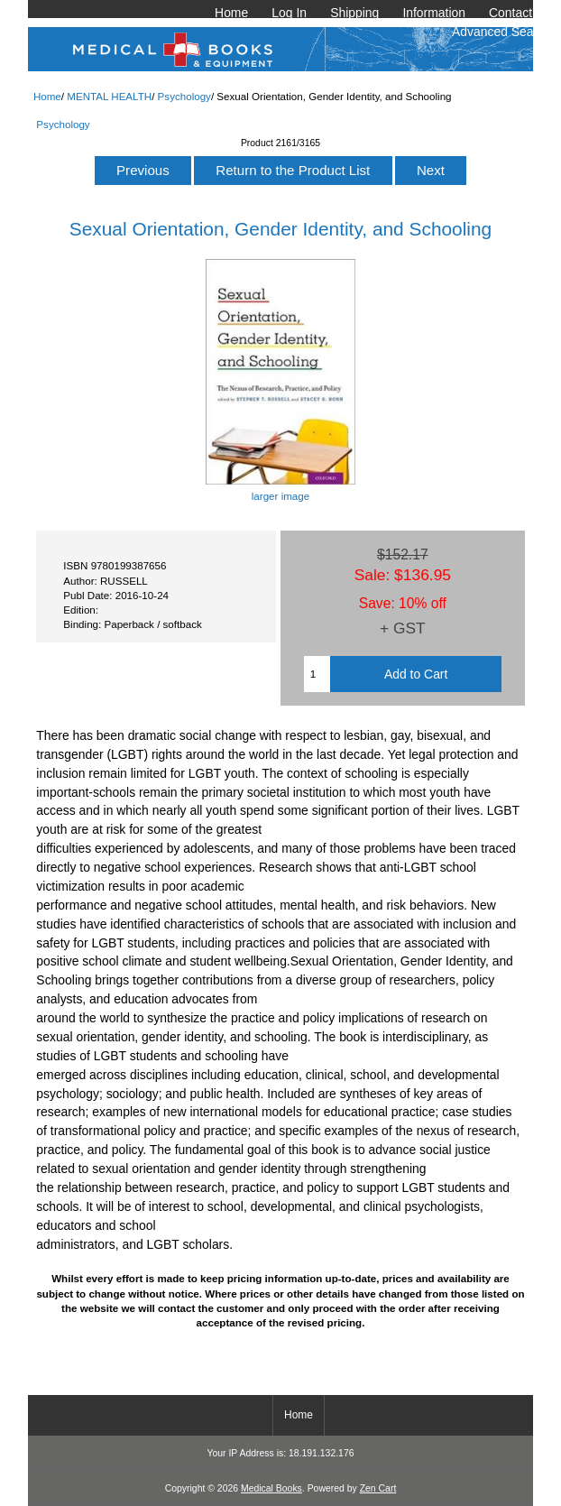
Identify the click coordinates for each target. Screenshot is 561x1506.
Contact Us (520, 12)
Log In (289, 12)
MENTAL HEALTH (109, 96)
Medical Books (271, 1488)
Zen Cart (378, 1488)
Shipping (354, 12)
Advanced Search (501, 31)
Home (231, 12)
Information (433, 12)
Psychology (184, 96)
